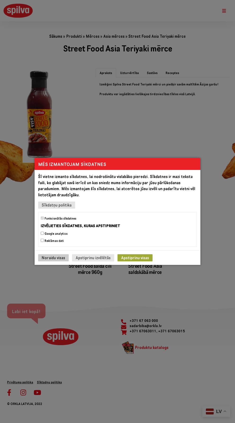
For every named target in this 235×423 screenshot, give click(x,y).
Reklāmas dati (52, 241)
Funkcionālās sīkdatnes (58, 218)
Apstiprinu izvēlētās (93, 257)
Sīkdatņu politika (57, 204)
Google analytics (54, 233)
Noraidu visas (53, 257)
